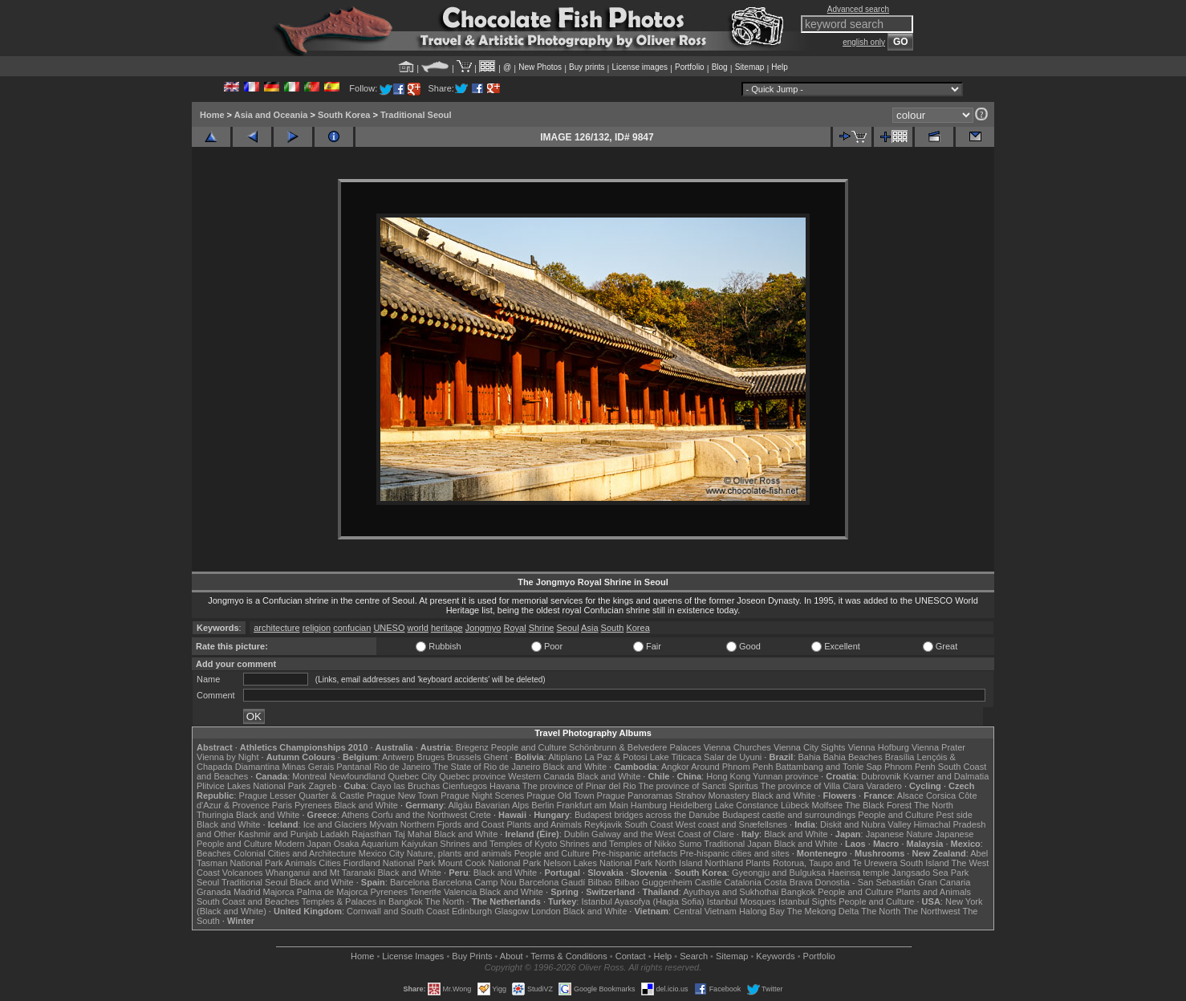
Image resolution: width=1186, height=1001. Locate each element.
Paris (282, 805)
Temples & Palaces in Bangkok (362, 901)
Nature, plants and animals (459, 853)
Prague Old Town (560, 795)
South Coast (648, 824)
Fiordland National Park (389, 863)
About (511, 956)
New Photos (540, 67)
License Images (413, 956)
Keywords (775, 956)
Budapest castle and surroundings (788, 815)
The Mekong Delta (823, 911)
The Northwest (932, 911)
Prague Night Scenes (482, 795)
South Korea (344, 115)
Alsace (910, 795)
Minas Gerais (308, 766)
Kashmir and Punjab (278, 834)
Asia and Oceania (271, 115)
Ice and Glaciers (335, 824)
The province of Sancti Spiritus (698, 786)
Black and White (575, 766)
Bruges (430, 757)
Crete (480, 815)
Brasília (900, 757)
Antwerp (398, 757)
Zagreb (322, 786)
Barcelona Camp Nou (475, 882)
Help (779, 67)
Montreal (309, 776)
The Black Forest (878, 805)
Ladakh (334, 834)
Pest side (954, 815)
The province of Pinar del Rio (579, 786)
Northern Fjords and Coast (452, 824)
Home (212, 115)
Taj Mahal (413, 834)
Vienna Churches (737, 747)
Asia (589, 628)
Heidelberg (690, 805)
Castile (708, 882)
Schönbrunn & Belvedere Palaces (635, 747)
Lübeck (795, 805)
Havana (504, 786)
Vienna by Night (227, 757)
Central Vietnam (705, 911)
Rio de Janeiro (402, 766)
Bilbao (599, 882)
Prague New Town (402, 795)
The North (933, 805)
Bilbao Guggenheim (654, 882)
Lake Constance (746, 805)
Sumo (690, 843)
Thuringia (215, 815)
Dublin (576, 834)
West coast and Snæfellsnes (731, 824)
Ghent (496, 757)
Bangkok (798, 892)
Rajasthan (371, 834)
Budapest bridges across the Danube (647, 815)
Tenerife (425, 892)
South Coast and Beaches (248, 901)
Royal (514, 628)
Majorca (278, 892)
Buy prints (586, 67)
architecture (276, 628)
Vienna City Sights (810, 747)
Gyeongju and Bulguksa (779, 872)
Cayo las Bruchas (405, 786)
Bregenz (472, 747)
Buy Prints (472, 956)
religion (317, 628)
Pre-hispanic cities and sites (734, 853)
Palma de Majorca (332, 892)
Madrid (247, 892)
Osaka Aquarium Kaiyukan (386, 843)
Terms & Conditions (568, 956)
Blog (720, 67)
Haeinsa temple (858, 872)
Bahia (809, 757)
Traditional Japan (737, 843)
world (418, 628)
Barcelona (410, 882)
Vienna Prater (938, 747)
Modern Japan (302, 843)
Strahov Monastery (712, 795)
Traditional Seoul (416, 115)
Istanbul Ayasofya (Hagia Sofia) (642, 901)
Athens (354, 815)
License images (640, 67)
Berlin (542, 805)
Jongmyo (483, 628)
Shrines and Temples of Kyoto (498, 843)
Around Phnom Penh (732, 766)
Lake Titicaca (675, 757)
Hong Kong (728, 776)
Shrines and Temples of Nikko (617, 843)
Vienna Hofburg (878, 747)
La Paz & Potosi (616, 757)
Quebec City (412, 776)
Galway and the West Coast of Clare (662, 834)
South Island (924, 863)
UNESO (388, 628)
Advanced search (858, 9)
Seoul (568, 628)
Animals (300, 863)
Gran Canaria (943, 882)
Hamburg (649, 805)
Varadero (883, 786)
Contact (630, 956)
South (612, 628)
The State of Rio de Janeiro (487, 766)
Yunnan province (785, 776)
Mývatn (383, 824)
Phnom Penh (910, 766)
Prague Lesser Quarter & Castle (302, 795)
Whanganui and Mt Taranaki (321, 872)
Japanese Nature (899, 834)
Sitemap (750, 67)
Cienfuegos (464, 786)
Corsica (941, 795)
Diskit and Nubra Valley (866, 824)
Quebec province (472, 776)
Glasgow (511, 911)
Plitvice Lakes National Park (251, 786)
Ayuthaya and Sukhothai (730, 892)
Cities (330, 863)
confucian (352, 628)
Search (694, 956)
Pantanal (353, 766)
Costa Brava (788, 882)
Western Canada (541, 776)
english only (864, 42)
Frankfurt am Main (592, 805)
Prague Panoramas (635, 795)
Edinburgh (472, 911)
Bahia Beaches (853, 757)
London (546, 911)
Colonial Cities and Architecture (295, 853)
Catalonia (742, 882)
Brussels (464, 757)
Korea (637, 628)
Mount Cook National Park (489, 863)
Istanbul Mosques (741, 901)
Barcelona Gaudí (552, 882)
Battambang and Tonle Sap (828, 766)
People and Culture (529, 747)
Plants (757, 863)
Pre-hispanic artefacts (634, 853)
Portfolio (690, 67)
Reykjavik (603, 824)
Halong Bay (762, 911)
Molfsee (827, 805)
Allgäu (460, 805)
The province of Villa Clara (812, 786)
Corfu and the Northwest (419, 815)
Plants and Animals (544, 824)
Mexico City (381, 853)
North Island (678, 863)
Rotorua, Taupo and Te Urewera (835, 863)
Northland (724, 863)
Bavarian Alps (502, 805)
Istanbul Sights (807, 901)
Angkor (675, 766)
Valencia (460, 892)
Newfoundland (357, 776)
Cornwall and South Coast (398, 911)
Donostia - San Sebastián (865, 882)
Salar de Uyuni (733, 757)
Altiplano (565, 757)
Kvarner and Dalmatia (946, 776)
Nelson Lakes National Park (597, 863)
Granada (214, 892)
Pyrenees (312, 805)
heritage (447, 628)
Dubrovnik (881, 776)
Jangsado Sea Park (930, 872)
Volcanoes (242, 872)
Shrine (541, 628)
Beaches (214, 853)
